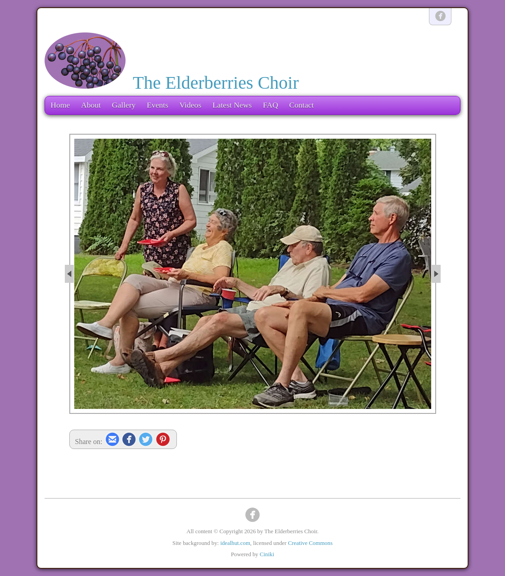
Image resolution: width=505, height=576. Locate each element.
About (91, 104)
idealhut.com (235, 543)
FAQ (270, 104)
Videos (190, 104)
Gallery (124, 104)
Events (157, 104)
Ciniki (267, 554)
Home (60, 104)
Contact (301, 104)
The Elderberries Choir (216, 83)
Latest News (232, 104)
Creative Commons (310, 543)
